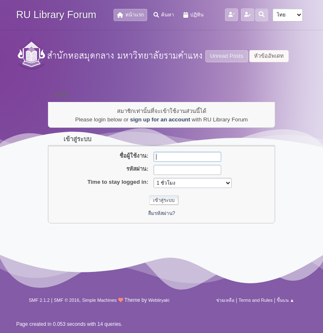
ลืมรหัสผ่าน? (161, 213)
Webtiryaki (158, 300)
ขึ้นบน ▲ (285, 300)
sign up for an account (160, 119)
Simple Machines (99, 300)
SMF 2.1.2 (39, 300)
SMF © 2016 (66, 300)
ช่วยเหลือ (225, 300)
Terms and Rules (255, 300)
